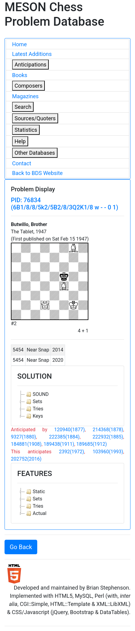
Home (19, 44)
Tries (34, 409)
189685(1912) (91, 444)
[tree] (67, 405)
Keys (34, 416)
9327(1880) (23, 437)
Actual (35, 513)
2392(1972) (71, 452)
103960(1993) (108, 452)
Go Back (21, 547)
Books (19, 75)
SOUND (37, 394)
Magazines (25, 96)
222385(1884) (64, 437)
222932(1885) (108, 437)
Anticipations (30, 64)
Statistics (26, 130)
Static (35, 491)
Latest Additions (32, 54)
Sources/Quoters (35, 118)
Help (20, 141)
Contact (21, 163)
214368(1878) (108, 429)
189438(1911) (59, 444)
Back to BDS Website (37, 173)
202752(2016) (26, 459)
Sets (33, 401)
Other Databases (35, 153)
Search (23, 107)
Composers (28, 86)
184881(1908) (26, 444)
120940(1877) (69, 429)
